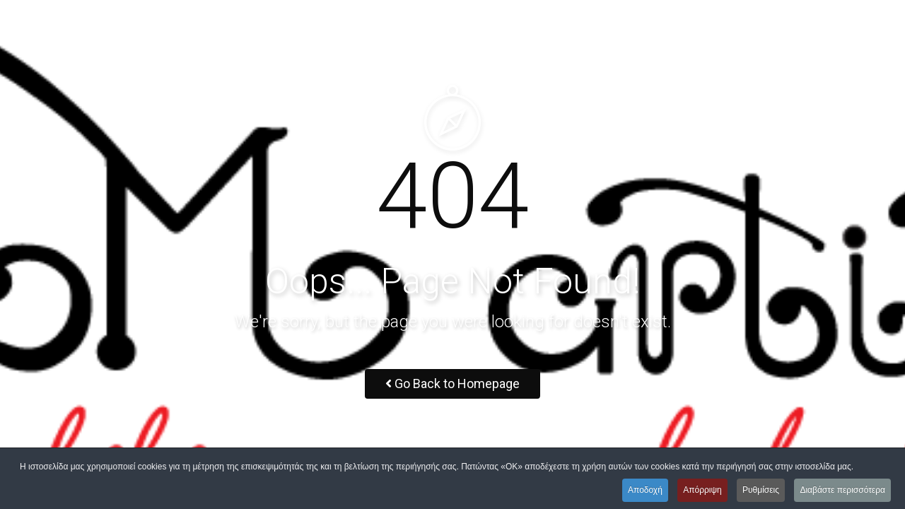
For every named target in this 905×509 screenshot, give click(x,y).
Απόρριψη (702, 490)
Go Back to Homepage (452, 383)
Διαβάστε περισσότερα (842, 490)
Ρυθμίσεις (760, 490)
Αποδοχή (645, 490)
